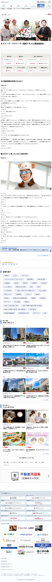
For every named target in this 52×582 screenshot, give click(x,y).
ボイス (9, 14)
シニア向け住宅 (8, 290)
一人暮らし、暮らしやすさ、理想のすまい (25, 290)
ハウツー (28, 351)
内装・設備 (6, 462)
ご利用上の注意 (3, 558)
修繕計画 (33, 298)
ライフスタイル (13, 462)
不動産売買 (18, 294)
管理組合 (27, 301)
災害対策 (25, 283)
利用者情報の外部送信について (6, 566)
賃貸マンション (8, 294)
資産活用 (37, 294)
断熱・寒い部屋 (41, 279)
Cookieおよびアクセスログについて (7, 569)
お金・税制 (4, 14)
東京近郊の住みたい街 (23, 313)
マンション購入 (42, 290)
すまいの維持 (17, 301)
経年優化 (6, 275)
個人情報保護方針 (4, 561)
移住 (31, 286)
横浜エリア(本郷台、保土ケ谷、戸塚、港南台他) (15, 309)
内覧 (45, 313)
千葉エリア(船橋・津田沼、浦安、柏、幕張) (31, 305)
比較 (42, 462)
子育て (38, 286)
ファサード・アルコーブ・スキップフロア (13, 279)
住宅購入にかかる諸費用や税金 (20, 298)
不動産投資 (42, 298)
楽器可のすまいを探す (21, 286)
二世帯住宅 (34, 283)
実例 (36, 462)
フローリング (25, 275)
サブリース (7, 301)
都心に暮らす (33, 309)
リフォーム (28, 294)
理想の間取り (30, 279)
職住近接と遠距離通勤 (9, 313)
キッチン (15, 275)
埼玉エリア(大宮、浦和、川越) (11, 305)
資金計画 (6, 298)
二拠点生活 (44, 283)
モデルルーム (36, 313)
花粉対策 (16, 283)
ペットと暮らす (8, 286)
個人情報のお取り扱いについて (6, 564)
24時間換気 (7, 283)
